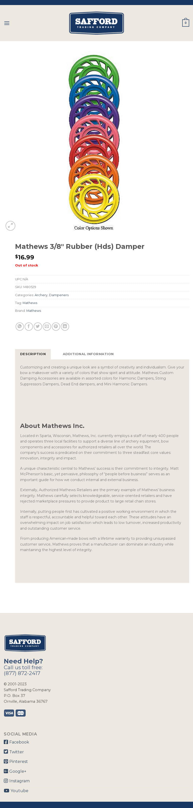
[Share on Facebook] (29, 326)
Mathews (30, 303)
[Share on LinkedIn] (65, 326)
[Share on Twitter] (38, 326)
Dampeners (59, 295)
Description (33, 354)
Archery (41, 295)
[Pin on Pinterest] (56, 326)
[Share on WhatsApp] (20, 326)
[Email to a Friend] (47, 326)
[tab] (33, 354)
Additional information (88, 354)
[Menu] (7, 23)
